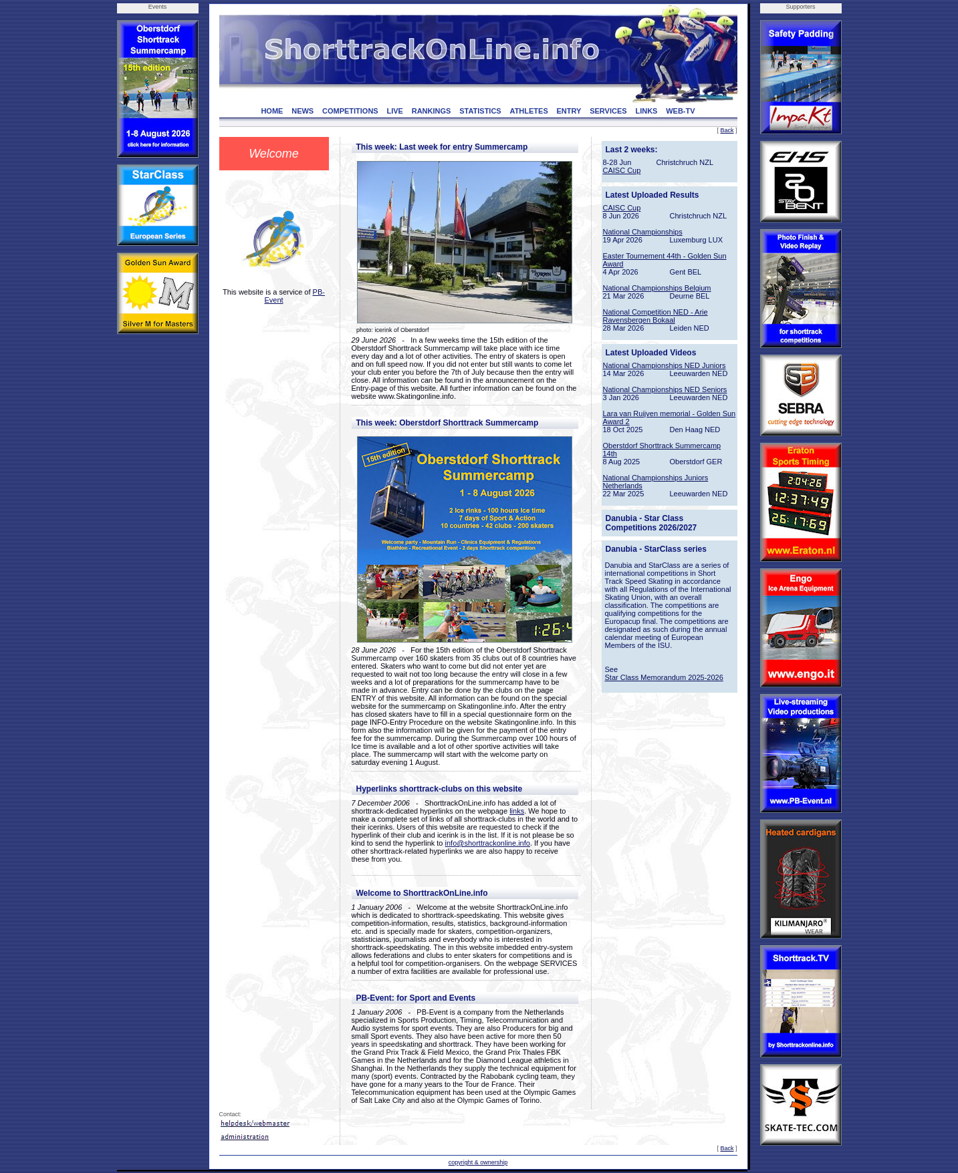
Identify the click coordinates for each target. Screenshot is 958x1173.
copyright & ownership (478, 1162)
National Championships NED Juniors (664, 365)
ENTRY (569, 111)
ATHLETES (529, 111)
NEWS (302, 111)
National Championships (643, 232)
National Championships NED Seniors (665, 389)
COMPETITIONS (350, 111)
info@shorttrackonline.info (487, 843)
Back (726, 130)
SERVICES (608, 111)
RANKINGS (431, 111)
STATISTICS (480, 111)
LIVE (394, 111)
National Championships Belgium (657, 288)
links (516, 811)
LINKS (646, 111)
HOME (272, 111)
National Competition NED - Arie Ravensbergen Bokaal (655, 316)
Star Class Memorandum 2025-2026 (664, 677)
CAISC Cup (622, 170)
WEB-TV (680, 111)
